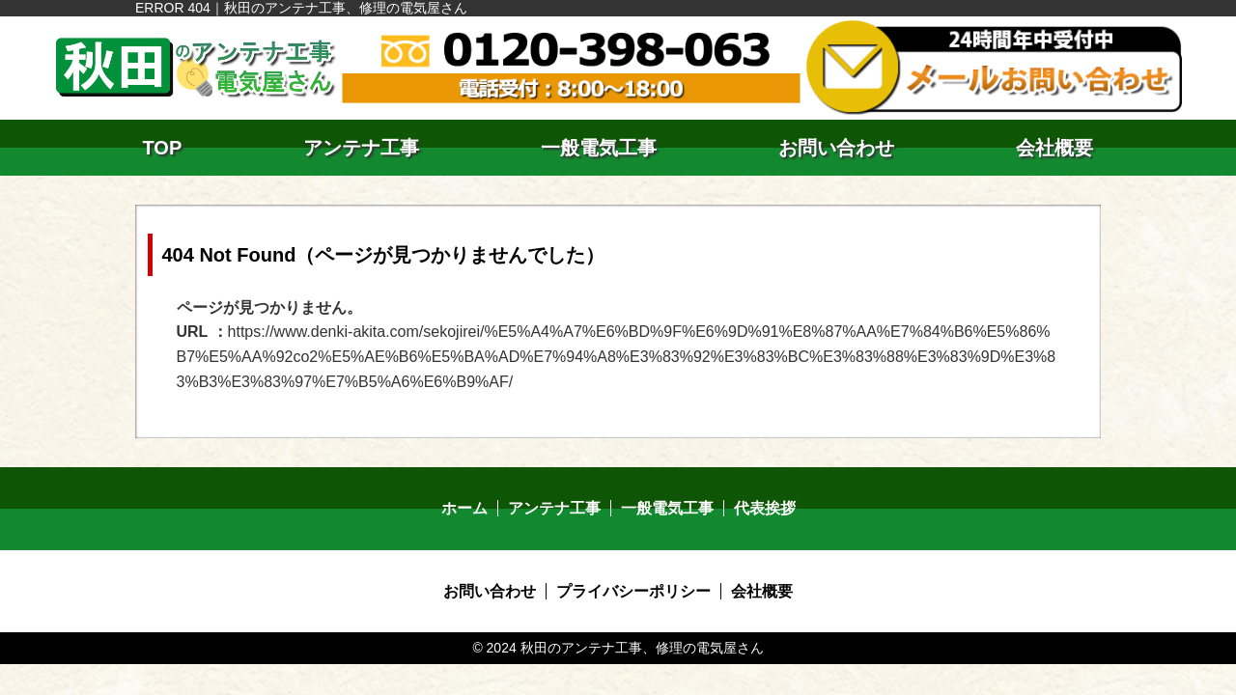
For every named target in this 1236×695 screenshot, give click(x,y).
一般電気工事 (599, 147)
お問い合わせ (836, 147)
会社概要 (1054, 147)
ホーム (464, 508)
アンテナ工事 (361, 147)
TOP (163, 147)
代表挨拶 (765, 508)
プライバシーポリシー (633, 591)
